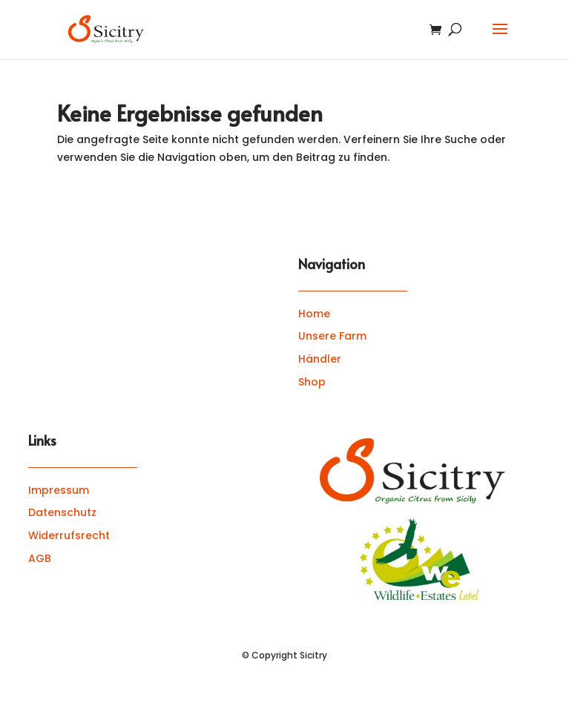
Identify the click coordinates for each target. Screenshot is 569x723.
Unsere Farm (332, 336)
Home (314, 313)
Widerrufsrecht (69, 535)
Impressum (58, 490)
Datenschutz (62, 512)
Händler (319, 358)
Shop (312, 381)
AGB (39, 558)
